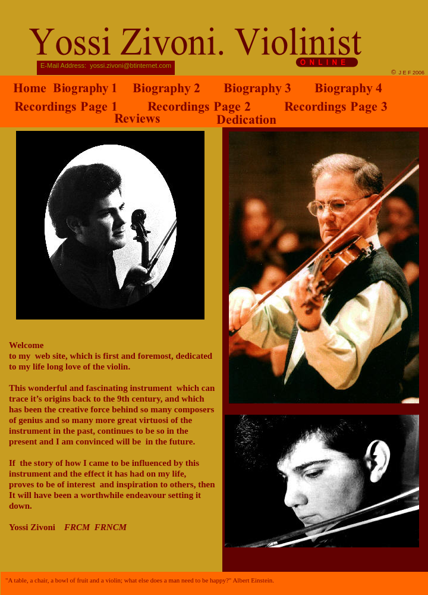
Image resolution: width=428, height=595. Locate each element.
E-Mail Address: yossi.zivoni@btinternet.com (105, 65)
